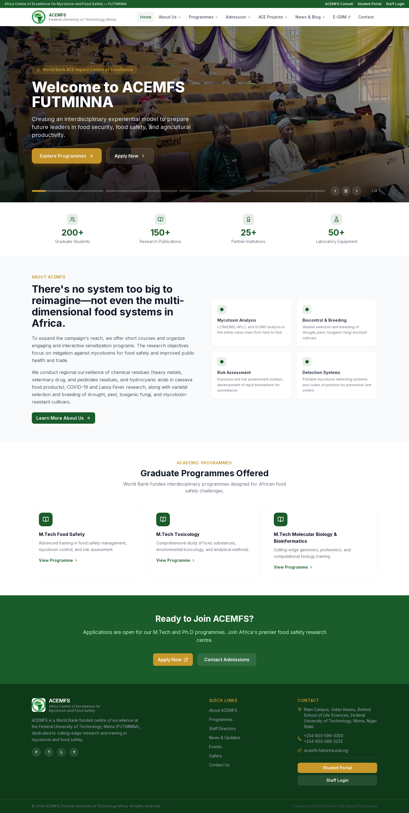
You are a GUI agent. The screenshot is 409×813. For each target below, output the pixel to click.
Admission (238, 16)
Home (145, 16)
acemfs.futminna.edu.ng (326, 750)
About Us (170, 16)
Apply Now (130, 159)
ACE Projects (273, 16)
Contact (366, 16)
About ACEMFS (223, 710)
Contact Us (219, 764)
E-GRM (342, 16)
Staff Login (395, 4)
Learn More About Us (63, 418)
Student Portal (369, 4)
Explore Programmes (67, 159)
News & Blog (310, 16)
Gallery (215, 755)
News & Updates (224, 737)
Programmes (203, 16)
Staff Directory (222, 728)
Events (215, 746)
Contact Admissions (226, 659)
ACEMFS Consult (339, 4)
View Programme (58, 560)
